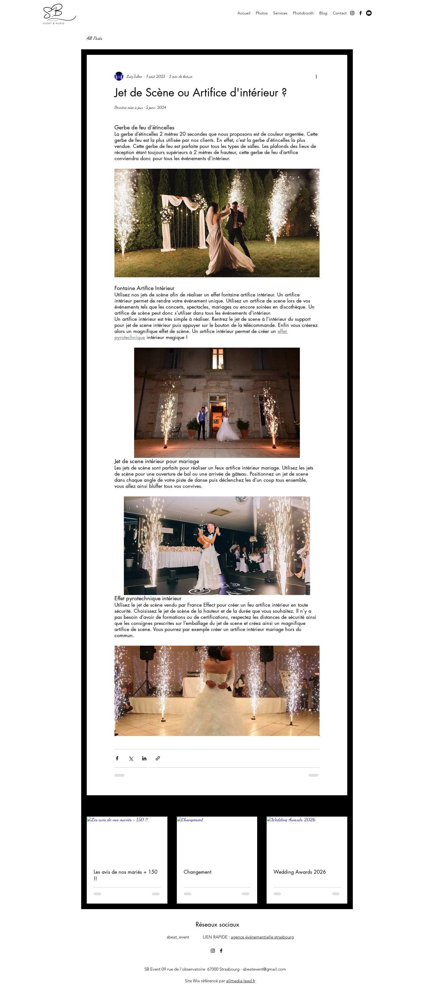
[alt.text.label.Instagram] (352, 13)
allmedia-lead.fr (240, 980)
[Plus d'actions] (316, 76)
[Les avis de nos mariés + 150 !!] (127, 839)
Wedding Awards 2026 (300, 871)
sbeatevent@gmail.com (264, 969)
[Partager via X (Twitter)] (130, 758)
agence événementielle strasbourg (262, 937)
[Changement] (217, 839)
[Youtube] (369, 13)
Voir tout (341, 806)
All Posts (94, 38)
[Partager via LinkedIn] (144, 758)
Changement (197, 871)
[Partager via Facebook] (117, 758)
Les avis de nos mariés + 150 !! (125, 875)
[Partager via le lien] (157, 758)
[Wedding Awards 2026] (307, 839)
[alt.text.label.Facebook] (360, 13)
